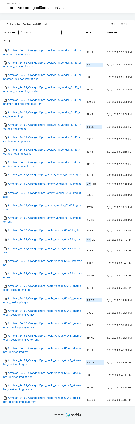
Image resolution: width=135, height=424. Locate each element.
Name (12, 32)
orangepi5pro (36, 7)
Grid (124, 24)
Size (88, 32)
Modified (113, 32)
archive (16, 7)
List (114, 24)
